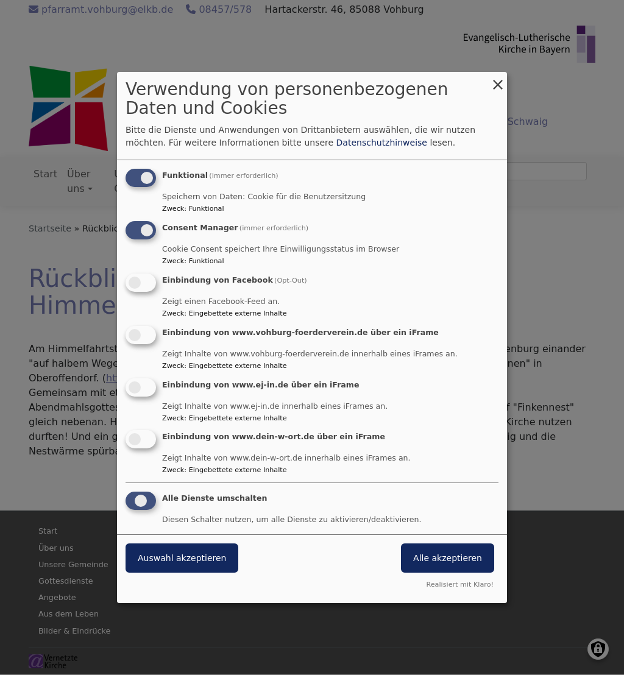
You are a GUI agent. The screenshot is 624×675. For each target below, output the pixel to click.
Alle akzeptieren (447, 558)
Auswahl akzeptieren (182, 558)
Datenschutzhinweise (381, 142)
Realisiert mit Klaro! (460, 584)
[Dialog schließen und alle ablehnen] (498, 79)
